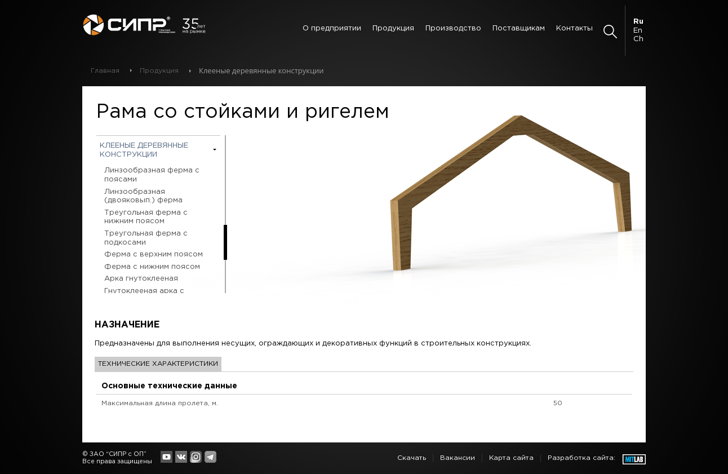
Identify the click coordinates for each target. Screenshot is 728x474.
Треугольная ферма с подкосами (146, 238)
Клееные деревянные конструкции (144, 150)
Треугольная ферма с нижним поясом (146, 217)
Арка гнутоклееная (141, 279)
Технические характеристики (158, 364)
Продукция (393, 28)
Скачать (411, 458)
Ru (638, 22)
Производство (453, 28)
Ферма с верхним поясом (153, 254)
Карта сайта (511, 458)
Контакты (574, 28)
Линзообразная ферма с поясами (151, 175)
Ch (638, 39)
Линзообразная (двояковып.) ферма (143, 196)
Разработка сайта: (581, 458)
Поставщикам (518, 28)
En (637, 31)
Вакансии (457, 458)
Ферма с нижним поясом (152, 267)
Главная (105, 71)
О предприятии (332, 28)
